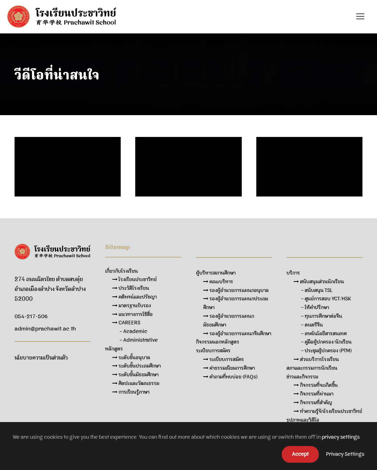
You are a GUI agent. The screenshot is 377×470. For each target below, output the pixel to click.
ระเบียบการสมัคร (223, 359)
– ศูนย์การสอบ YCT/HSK (326, 298)
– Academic (133, 331)
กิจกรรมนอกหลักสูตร (217, 341)
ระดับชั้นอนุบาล (131, 357)
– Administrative (139, 340)
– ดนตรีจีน (312, 324)
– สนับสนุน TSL (317, 290)
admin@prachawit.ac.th (45, 328)
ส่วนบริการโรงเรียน (316, 359)
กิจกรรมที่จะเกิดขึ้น (316, 385)
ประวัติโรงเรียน (130, 288)
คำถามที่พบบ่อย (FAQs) (230, 376)
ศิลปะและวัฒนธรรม (135, 383)
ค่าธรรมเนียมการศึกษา (229, 368)
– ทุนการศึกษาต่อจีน (321, 316)
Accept (300, 454)
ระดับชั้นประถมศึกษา (136, 365)
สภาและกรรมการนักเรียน (311, 368)
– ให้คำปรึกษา (315, 307)
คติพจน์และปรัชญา (134, 296)
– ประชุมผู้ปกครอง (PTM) (326, 350)
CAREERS (126, 322)
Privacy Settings (345, 454)
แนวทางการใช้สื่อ (132, 314)
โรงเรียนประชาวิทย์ (134, 279)
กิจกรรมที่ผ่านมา (313, 393)
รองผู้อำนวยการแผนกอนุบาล (236, 290)
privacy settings (341, 437)
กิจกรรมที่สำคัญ (313, 402)
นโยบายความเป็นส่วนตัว (41, 357)
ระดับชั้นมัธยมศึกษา (135, 374)
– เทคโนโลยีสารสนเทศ (323, 333)
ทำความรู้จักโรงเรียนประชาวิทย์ (328, 411)
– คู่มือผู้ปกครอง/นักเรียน (326, 341)
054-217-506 (31, 316)
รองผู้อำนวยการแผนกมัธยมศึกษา (228, 320)
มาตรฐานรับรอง (131, 305)
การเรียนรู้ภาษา (130, 392)
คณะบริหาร (218, 281)
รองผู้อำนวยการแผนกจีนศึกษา (237, 333)
